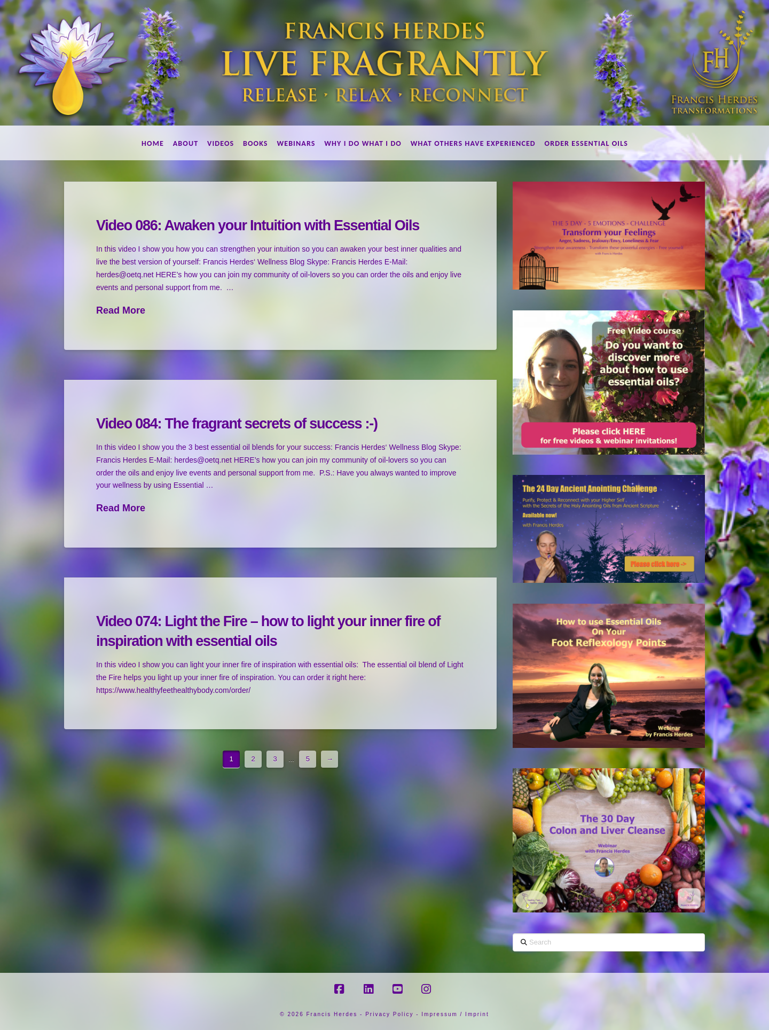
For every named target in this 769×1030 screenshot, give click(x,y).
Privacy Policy (389, 1014)
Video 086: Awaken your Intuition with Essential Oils (257, 225)
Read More (120, 310)
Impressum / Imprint (455, 1014)
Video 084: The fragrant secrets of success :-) (237, 424)
